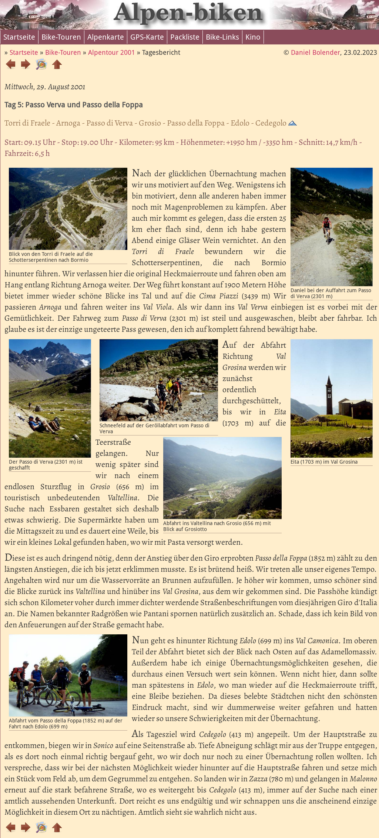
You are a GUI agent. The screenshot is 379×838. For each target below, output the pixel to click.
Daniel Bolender (315, 52)
